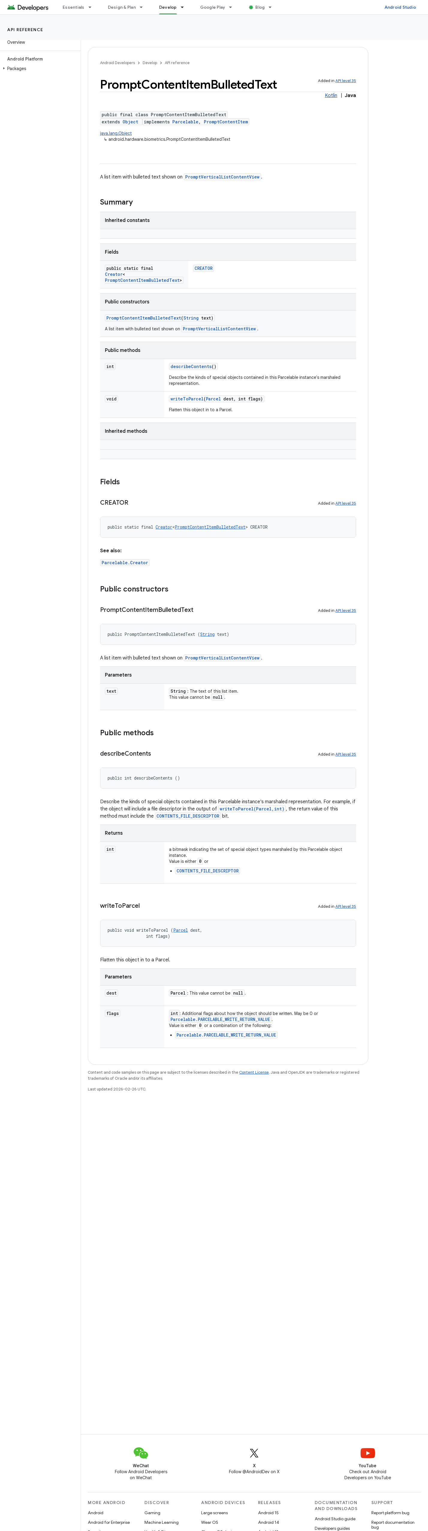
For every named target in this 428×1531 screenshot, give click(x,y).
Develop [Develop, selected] (168, 7)
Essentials (74, 7)
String (191, 318)
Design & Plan (122, 7)
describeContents (191, 366)
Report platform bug (390, 1512)
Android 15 (268, 1512)
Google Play (212, 7)
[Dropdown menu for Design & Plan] (144, 7)
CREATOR (204, 268)
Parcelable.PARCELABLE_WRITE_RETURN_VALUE (220, 1019)
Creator (114, 274)
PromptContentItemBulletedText (142, 280)
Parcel (213, 399)
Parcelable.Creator (125, 562)
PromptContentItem (226, 122)
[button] (39, 68)
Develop (150, 62)
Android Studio (400, 7)
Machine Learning (161, 1522)
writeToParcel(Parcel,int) (252, 809)
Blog (260, 7)
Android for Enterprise (109, 1522)
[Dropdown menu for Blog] (273, 7)
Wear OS (209, 1522)
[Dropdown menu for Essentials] (93, 7)
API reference (25, 29)
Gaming (152, 1512)
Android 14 (268, 1522)
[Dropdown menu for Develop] (185, 7)
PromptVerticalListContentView (222, 177)
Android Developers (117, 62)
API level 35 (345, 80)
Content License (254, 1072)
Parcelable (185, 122)
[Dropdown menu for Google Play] (233, 7)
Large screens (214, 1512)
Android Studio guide (335, 1518)
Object (130, 122)
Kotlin (331, 96)
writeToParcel (187, 399)
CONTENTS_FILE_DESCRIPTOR (187, 816)
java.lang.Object (116, 133)
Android (95, 1512)
